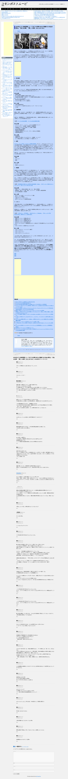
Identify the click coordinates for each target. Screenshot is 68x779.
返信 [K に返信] (17, 409)
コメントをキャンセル (25, 746)
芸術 (46, 8)
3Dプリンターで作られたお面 (27, 185)
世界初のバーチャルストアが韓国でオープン (25, 327)
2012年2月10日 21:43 (19, 523)
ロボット (47, 349)
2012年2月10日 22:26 (19, 532)
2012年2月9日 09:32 (19, 382)
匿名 (14, 746)
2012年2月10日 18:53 (19, 504)
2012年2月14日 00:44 (19, 611)
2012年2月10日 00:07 (19, 474)
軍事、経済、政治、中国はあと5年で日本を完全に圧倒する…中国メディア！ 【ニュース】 (49, 19)
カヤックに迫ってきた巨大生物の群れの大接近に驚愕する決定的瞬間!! (7, 110)
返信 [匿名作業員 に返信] (17, 391)
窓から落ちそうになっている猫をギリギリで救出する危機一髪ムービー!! (7, 95)
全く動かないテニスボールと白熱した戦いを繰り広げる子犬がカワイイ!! (13, 16)
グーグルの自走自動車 (22, 121)
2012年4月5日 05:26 (19, 699)
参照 (15, 253)
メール (14, 766)
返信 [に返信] (17, 367)
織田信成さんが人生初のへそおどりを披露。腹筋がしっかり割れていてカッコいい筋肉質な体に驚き (50, 17)
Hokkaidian (18, 473)
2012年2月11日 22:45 (19, 569)
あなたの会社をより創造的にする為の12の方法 (25, 301)
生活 (35, 349)
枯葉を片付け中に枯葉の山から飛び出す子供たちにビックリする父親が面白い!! (7, 107)
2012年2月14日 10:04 (19, 646)
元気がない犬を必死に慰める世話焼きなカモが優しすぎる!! (11, 17)
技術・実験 (30, 8)
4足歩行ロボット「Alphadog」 (36, 213)
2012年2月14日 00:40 (19, 586)
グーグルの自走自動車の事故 (34, 121)
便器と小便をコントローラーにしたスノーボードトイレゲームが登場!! (30, 310)
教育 (32, 349)
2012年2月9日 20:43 (19, 463)
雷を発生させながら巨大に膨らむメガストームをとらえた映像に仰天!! (7, 83)
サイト (14, 769)
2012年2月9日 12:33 (19, 424)
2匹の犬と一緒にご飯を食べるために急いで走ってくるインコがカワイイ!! (7, 101)
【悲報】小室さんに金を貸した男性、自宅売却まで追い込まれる (44, 15)
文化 (13, 8)
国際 (20, 8)
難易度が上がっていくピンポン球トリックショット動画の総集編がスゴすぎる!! (7, 92)
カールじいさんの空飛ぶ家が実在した (23, 303)
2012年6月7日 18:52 (19, 718)
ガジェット (42, 8)
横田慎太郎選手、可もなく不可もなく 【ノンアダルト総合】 (44, 18)
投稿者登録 (55, 8)
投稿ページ (61, 8)
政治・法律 (4, 8)
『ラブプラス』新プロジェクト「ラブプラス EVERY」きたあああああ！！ (46, 16)
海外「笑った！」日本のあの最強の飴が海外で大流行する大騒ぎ (44, 14)
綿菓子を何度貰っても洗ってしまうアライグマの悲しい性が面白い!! (7, 65)
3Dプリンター (44, 349)
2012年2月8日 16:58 (19, 363)
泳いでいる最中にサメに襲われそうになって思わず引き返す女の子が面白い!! (7, 98)
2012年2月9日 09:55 (19, 397)
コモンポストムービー (14, 4)
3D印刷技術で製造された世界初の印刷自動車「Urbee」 (29, 184)
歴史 (23, 8)
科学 (26, 8)
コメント (14, 751)
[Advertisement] (34, 287)
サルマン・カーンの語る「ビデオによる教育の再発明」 (25, 143)
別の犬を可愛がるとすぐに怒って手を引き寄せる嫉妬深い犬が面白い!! (7, 77)
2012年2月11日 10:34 (19, 542)
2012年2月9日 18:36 (19, 448)
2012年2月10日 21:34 (19, 513)
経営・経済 (9, 8)
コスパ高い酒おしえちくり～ (6, 18)
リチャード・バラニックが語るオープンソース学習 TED (27, 321)
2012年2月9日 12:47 (19, 435)
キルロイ (25, 32)
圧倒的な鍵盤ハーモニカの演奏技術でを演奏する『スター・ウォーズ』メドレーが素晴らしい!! (7, 68)
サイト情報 (50, 8)
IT (38, 8)
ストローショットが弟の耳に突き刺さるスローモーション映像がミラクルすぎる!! (7, 104)
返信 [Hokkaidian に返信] (17, 482)
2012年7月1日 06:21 (19, 737)
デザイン (35, 8)
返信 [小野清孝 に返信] (17, 517)
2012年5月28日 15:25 (19, 708)
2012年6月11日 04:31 (19, 727)
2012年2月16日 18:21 (19, 674)
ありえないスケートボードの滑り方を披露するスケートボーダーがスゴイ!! (7, 80)
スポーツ (17, 8)
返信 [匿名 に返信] (17, 605)
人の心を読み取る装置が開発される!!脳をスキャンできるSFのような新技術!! (31, 304)
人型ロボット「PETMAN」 (23, 213)
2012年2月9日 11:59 (19, 414)
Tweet (18, 31)
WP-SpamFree (38, 776)
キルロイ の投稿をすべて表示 (27, 346)
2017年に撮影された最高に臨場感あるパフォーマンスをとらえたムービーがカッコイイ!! (7, 86)
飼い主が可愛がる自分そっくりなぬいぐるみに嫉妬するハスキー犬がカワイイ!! (7, 115)
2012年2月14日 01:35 (19, 632)
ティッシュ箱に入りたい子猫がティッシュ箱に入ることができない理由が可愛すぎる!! (7, 89)
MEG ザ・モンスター (5, 14)
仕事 (50, 349)
